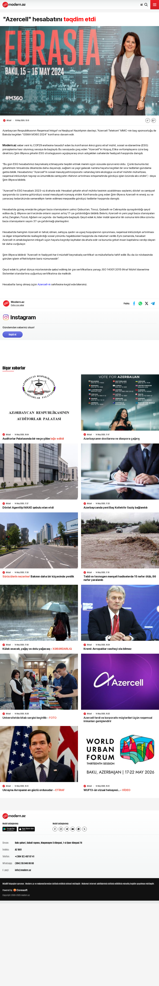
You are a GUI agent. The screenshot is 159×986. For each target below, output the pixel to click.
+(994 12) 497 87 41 (24, 856)
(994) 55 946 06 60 (24, 863)
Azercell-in (44, 284)
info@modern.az (23, 870)
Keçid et (12, 334)
